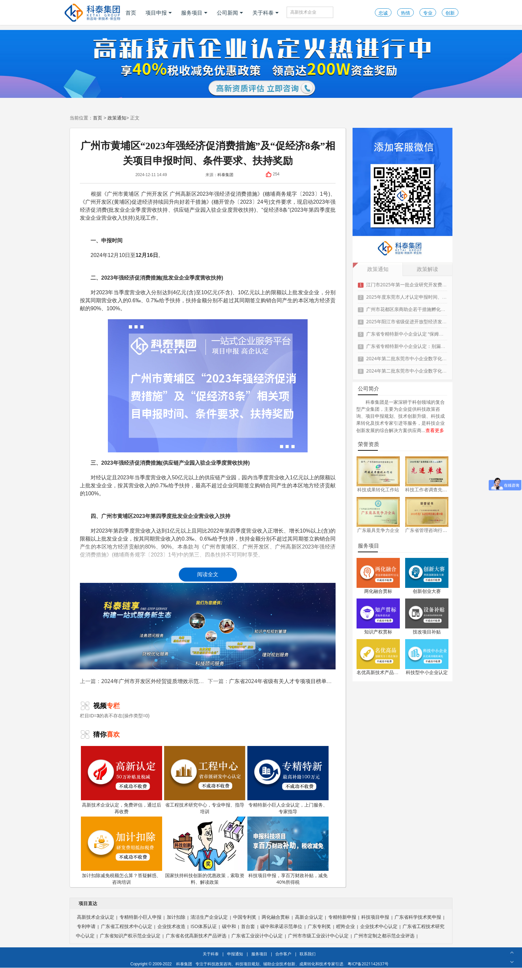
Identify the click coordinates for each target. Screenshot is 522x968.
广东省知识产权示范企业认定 (130, 935)
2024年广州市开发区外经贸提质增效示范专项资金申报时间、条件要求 (184, 681)
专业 (427, 13)
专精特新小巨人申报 (140, 917)
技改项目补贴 (427, 631)
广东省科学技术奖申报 (417, 917)
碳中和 (229, 926)
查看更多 (434, 430)
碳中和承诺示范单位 (281, 926)
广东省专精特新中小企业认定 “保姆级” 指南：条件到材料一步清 (432, 330)
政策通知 (117, 118)
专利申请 (86, 926)
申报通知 (235, 954)
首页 (131, 12)
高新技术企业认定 (95, 917)
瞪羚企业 (345, 926)
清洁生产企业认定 (209, 917)
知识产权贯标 (378, 631)
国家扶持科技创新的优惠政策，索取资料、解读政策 (204, 851)
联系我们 (308, 954)
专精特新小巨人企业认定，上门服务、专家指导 (288, 780)
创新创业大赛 (427, 591)
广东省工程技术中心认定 (126, 926)
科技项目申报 (375, 917)
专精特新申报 (342, 917)
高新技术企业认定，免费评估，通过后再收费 (121, 780)
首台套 (248, 926)
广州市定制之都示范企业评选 (384, 935)
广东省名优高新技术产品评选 (196, 935)
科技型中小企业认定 (427, 672)
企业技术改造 (171, 926)
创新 (450, 13)
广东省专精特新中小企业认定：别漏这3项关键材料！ (421, 342)
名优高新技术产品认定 (380, 672)
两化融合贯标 (378, 591)
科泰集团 (225, 174)
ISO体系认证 (203, 926)
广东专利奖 (319, 926)
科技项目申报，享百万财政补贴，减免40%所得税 (288, 851)
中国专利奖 (244, 917)
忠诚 (383, 13)
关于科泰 (265, 12)
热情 (405, 13)
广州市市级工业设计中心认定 (318, 935)
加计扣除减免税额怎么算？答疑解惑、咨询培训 (121, 851)
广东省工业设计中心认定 (257, 935)
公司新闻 (230, 12)
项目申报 (158, 12)
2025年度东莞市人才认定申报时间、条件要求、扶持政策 (425, 293)
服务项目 (194, 12)
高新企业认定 (309, 917)
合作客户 (283, 954)
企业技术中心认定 (378, 926)
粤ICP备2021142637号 (368, 964)
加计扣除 (176, 917)
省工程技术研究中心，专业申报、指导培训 (204, 780)
